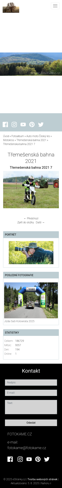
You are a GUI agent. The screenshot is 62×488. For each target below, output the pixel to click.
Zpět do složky (25, 222)
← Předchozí (31, 218)
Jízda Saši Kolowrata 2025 (19, 321)
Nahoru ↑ (46, 483)
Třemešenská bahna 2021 (31, 140)
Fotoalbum (17, 136)
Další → (40, 222)
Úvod (6, 136)
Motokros (8, 140)
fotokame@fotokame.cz (26, 448)
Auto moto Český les (38, 136)
